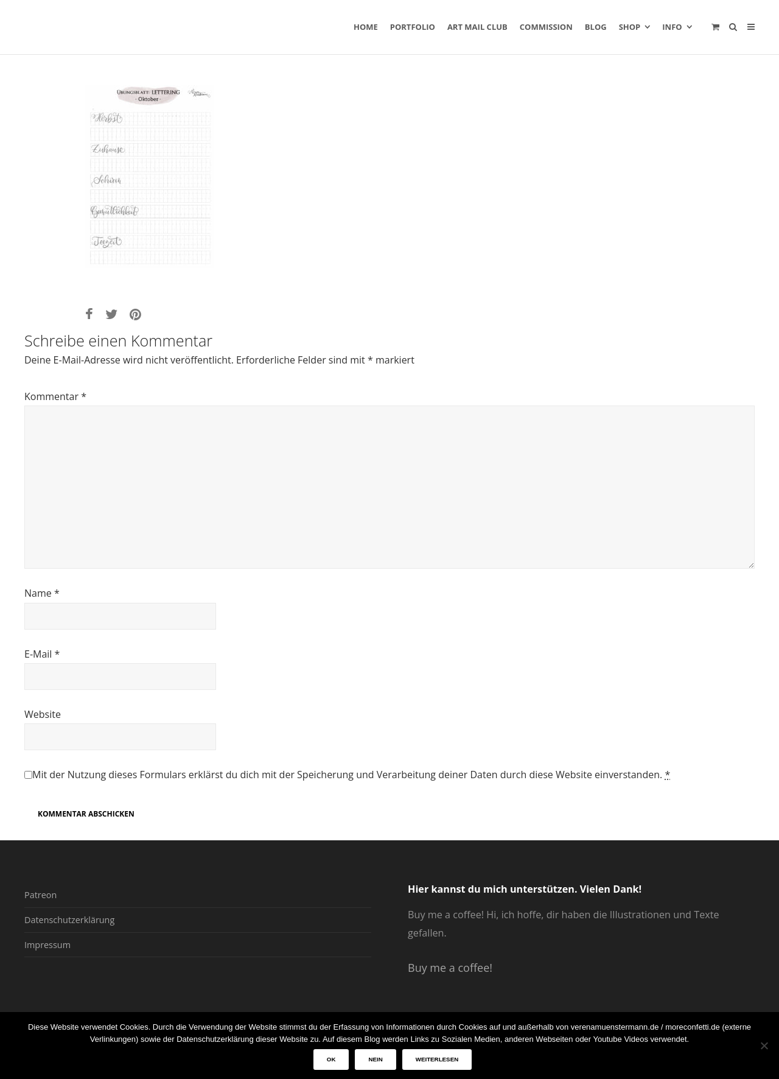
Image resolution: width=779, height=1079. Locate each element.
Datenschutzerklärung (69, 920)
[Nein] (764, 1045)
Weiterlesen (437, 1059)
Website (42, 714)
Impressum (47, 945)
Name (42, 593)
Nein (375, 1059)
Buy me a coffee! (450, 967)
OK (331, 1059)
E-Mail (42, 654)
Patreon (40, 895)
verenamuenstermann (140, 26)
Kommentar (55, 396)
